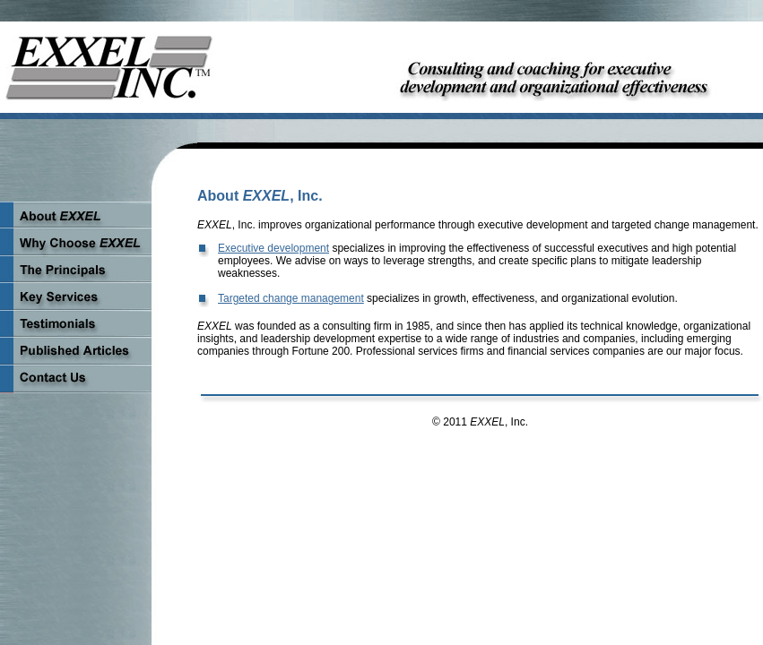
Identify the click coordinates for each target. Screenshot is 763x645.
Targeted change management (291, 298)
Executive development (273, 248)
